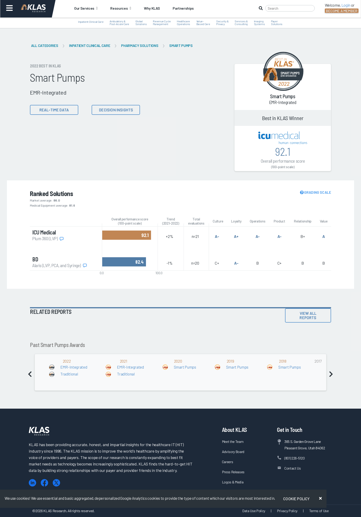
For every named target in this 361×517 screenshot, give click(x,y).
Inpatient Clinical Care (89, 45)
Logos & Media (233, 482)
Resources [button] (120, 8)
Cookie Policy (296, 498)
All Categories (44, 45)
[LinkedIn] (32, 483)
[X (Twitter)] (56, 483)
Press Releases (233, 472)
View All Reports (308, 315)
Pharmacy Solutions (139, 45)
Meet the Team (233, 441)
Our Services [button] (85, 8)
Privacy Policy (287, 510)
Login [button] (345, 5)
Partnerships (183, 8)
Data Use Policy (253, 510)
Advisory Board (233, 451)
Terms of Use (319, 510)
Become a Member (341, 11)
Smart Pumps (180, 45)
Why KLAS (152, 8)
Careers (227, 461)
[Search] (290, 8)
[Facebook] (44, 483)
